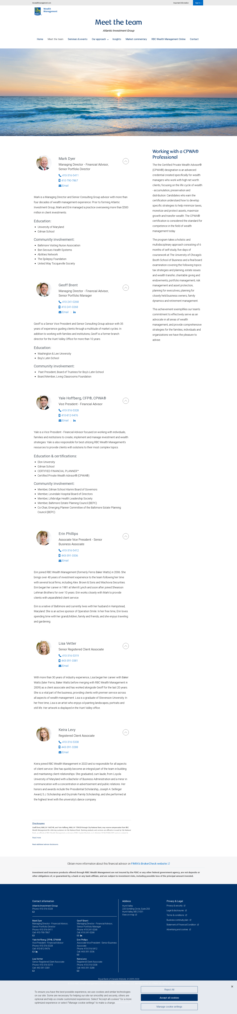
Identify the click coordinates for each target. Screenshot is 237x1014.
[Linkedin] (74, 312)
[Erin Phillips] (126, 536)
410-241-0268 (68, 307)
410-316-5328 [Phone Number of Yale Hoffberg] (69, 410)
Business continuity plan (178, 920)
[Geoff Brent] (126, 288)
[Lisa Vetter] (126, 646)
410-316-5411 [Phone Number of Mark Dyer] (69, 175)
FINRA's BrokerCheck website (149, 863)
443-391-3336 (68, 555)
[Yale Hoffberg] (126, 401)
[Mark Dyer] (126, 161)
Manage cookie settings (169, 1006)
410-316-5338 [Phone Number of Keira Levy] (69, 742)
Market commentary (136, 38)
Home (40, 38)
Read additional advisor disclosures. (45, 844)
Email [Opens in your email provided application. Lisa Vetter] (63, 665)
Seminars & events (77, 38)
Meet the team (55, 38)
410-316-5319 (46, 964)
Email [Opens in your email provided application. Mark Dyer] (63, 185)
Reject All (169, 989)
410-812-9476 (68, 415)
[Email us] (33, 911)
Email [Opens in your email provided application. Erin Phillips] (63, 560)
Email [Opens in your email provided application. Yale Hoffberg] (63, 420)
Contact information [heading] (43, 901)
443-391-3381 (68, 660)
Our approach (100, 38)
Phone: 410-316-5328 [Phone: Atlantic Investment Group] (42, 908)
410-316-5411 (46, 929)
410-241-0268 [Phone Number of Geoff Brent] (69, 302)
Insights (116, 38)
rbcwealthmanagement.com (41, 3)
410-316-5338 (90, 964)
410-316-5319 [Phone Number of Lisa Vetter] (69, 655)
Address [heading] (126, 901)
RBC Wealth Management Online (168, 38)
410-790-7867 (68, 180)
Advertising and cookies (177, 929)
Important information (181, 3)
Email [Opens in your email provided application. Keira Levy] (63, 752)
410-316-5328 (46, 945)
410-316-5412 (90, 948)
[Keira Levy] (126, 732)
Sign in (198, 3)
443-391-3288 (68, 747)
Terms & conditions (176, 915)
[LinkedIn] (81, 935)
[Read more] (36, 837)
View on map (128, 914)
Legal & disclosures (175, 910)
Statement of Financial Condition (182, 924)
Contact (194, 38)
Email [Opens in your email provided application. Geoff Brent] (63, 312)
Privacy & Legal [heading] (175, 901)
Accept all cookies (169, 997)
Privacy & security (175, 905)
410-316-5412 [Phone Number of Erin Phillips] (69, 550)
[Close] (232, 986)
